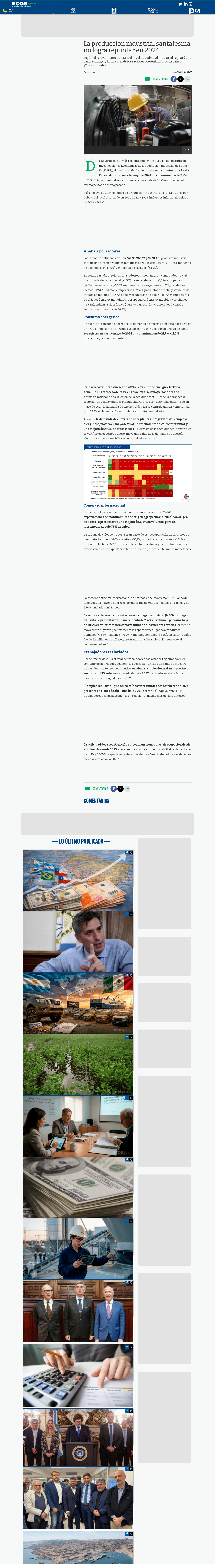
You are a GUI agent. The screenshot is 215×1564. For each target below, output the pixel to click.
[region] (107, 25)
